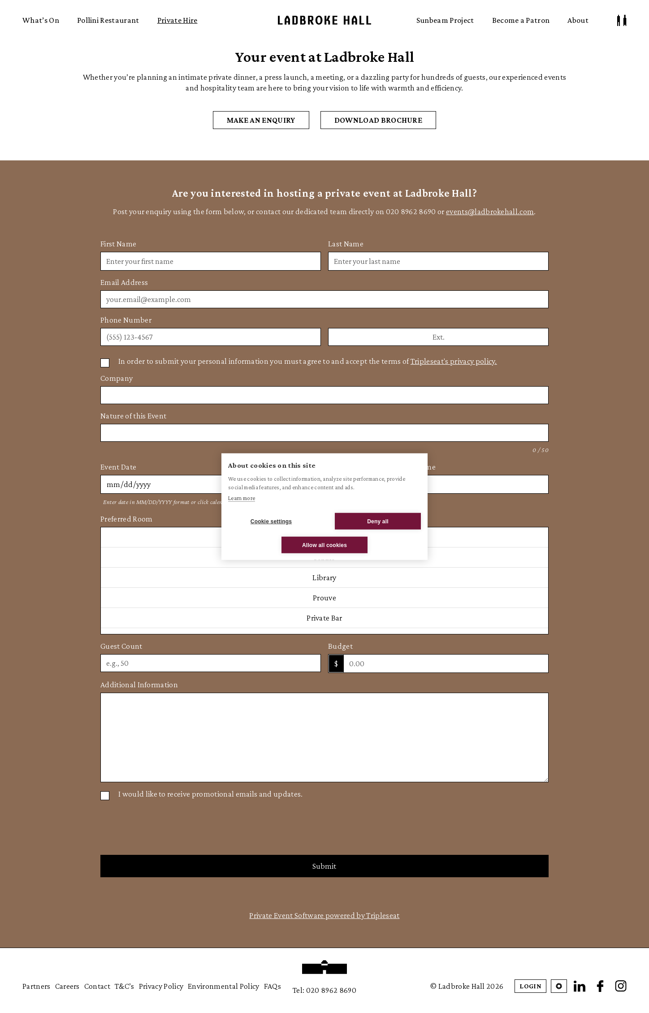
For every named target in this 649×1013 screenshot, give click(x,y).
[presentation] (168, 826)
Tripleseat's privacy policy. (454, 361)
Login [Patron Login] (530, 986)
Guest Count (121, 646)
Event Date (118, 466)
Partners (36, 986)
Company (116, 378)
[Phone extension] (438, 337)
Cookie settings (271, 521)
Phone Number (125, 319)
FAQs (272, 986)
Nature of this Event (133, 415)
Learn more (241, 497)
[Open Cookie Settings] (559, 986)
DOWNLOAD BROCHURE (378, 120)
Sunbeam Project (445, 20)
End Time (420, 466)
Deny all (378, 521)
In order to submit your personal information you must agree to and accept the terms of (307, 361)
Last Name (345, 243)
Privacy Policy (161, 986)
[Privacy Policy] (104, 362)
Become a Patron (521, 20)
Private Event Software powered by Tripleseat (324, 915)
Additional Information (139, 684)
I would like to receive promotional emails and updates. (210, 793)
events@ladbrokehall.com (490, 211)
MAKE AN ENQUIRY (261, 120)
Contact (97, 986)
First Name (118, 243)
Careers (67, 986)
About (577, 20)
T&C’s (124, 986)
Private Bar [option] (324, 617)
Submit (324, 866)
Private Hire (177, 20)
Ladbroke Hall (324, 20)
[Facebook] (600, 986)
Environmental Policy (223, 986)
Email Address (124, 282)
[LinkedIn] (579, 986)
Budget (340, 646)
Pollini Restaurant (108, 20)
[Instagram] (621, 986)
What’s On (40, 20)
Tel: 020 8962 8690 (324, 990)
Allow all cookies (324, 545)
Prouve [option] (324, 597)
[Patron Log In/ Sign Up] (621, 20)
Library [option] (324, 577)
